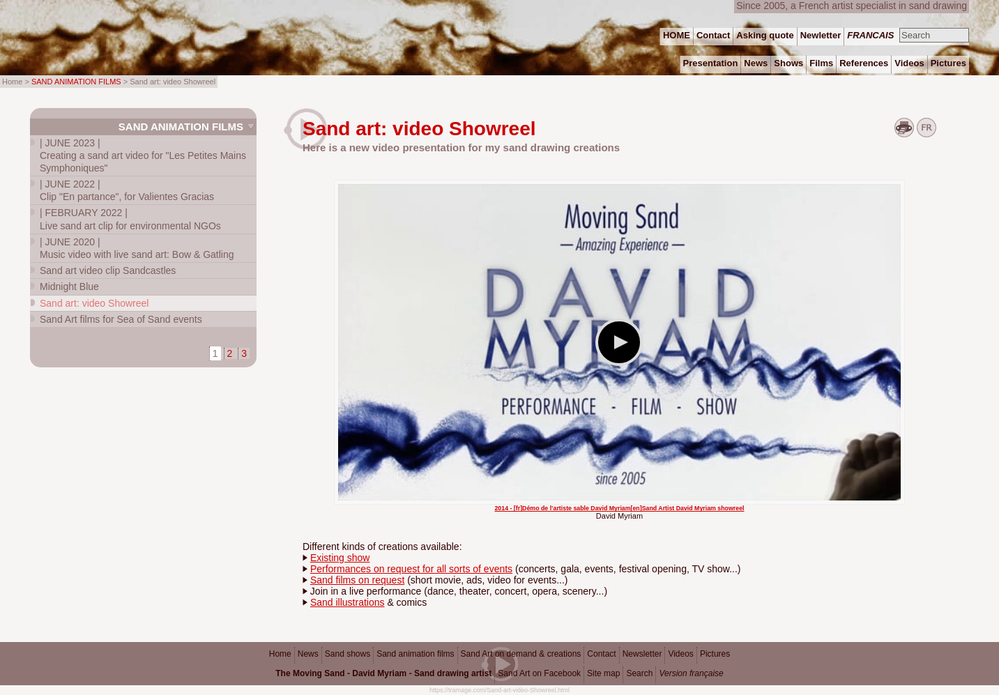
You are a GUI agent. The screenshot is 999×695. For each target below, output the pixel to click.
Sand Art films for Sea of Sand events (121, 319)
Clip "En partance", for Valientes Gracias (127, 190)
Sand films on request (357, 580)
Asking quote (764, 35)
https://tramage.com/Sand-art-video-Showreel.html (499, 690)
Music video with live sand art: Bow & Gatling (137, 248)
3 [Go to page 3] (244, 353)
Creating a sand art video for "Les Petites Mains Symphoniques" (143, 155)
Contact (601, 654)
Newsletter (642, 654)
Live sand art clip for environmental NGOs (130, 219)
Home (280, 654)
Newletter (820, 35)
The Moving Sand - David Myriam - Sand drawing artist (383, 673)
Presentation (710, 63)
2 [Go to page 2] (230, 353)
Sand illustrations (347, 602)
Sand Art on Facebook (539, 673)
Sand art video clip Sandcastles (108, 270)
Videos (680, 654)
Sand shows (347, 654)
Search (639, 673)
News (308, 654)
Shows (788, 63)
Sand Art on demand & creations (521, 654)
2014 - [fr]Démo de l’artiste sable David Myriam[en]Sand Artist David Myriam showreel (619, 508)
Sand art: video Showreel (94, 303)
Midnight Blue (69, 286)
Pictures (715, 654)
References (863, 63)
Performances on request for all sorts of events (411, 568)
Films (821, 63)
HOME (676, 35)
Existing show (340, 557)
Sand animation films (181, 126)
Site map (603, 673)
